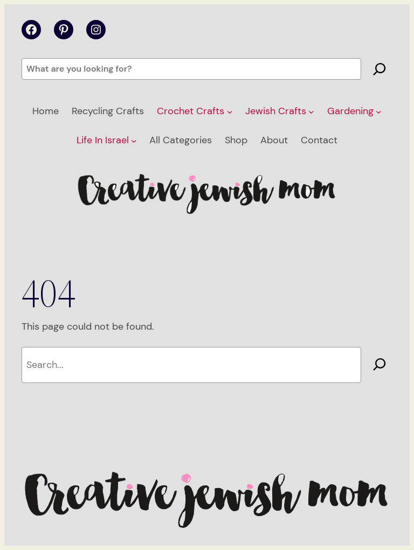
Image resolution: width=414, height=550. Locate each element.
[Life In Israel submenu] (134, 141)
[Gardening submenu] (379, 112)
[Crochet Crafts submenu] (230, 112)
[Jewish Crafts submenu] (311, 112)
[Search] (379, 69)
